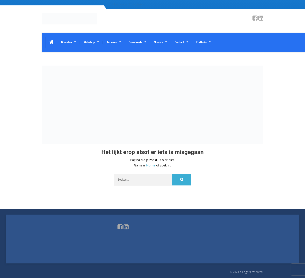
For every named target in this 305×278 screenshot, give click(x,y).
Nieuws (158, 42)
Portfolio (201, 42)
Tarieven (112, 42)
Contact (179, 42)
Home (151, 165)
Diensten (66, 42)
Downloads (135, 42)
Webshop (89, 42)
